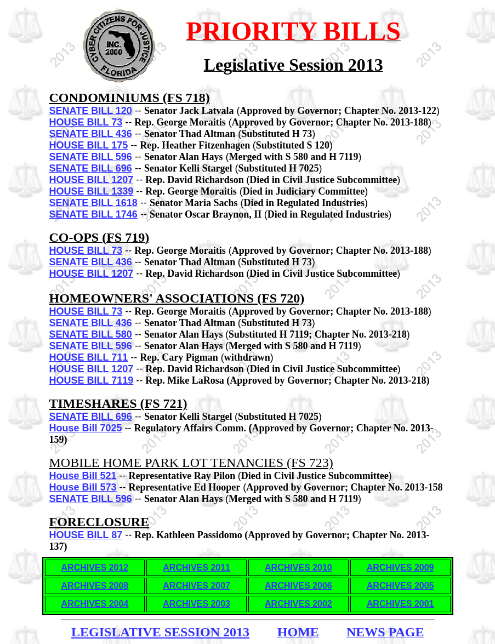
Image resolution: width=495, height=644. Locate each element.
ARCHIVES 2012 (95, 567)
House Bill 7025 (85, 428)
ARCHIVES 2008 (95, 585)
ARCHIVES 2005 (400, 585)
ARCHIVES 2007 (196, 585)
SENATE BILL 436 (90, 133)
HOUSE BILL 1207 (91, 179)
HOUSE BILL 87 (86, 534)
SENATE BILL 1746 (93, 214)
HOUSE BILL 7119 (91, 380)
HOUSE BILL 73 (86, 122)
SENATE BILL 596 (90, 156)
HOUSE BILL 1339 (91, 191)
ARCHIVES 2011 (196, 567)
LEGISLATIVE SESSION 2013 (160, 632)
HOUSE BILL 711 (88, 357)
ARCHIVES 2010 (298, 567)
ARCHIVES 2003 (196, 603)
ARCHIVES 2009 (400, 567)
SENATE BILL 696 (90, 168)
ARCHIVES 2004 (95, 603)
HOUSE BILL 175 (88, 145)
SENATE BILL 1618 (93, 202)
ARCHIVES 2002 (298, 603)
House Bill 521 (83, 475)
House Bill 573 (83, 487)
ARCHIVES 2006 (298, 585)
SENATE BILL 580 (90, 334)
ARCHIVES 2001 (400, 603)
